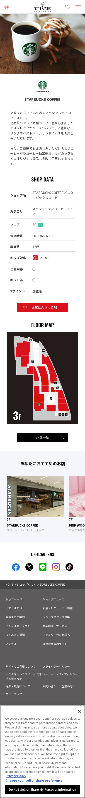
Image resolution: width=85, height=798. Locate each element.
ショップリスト (26, 584)
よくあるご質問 (15, 634)
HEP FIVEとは (14, 608)
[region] (42, 751)
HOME (9, 584)
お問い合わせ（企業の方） (59, 686)
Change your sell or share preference (34, 780)
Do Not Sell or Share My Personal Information (42, 789)
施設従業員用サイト (55, 644)
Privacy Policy (16, 776)
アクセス (11, 644)
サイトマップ (14, 694)
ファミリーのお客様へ (56, 634)
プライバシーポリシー (56, 666)
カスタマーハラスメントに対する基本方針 (23, 676)
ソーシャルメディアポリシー (60, 674)
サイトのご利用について (21, 666)
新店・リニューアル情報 (58, 608)
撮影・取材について (18, 686)
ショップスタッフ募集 (56, 617)
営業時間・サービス (55, 626)
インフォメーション (18, 626)
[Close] (80, 712)
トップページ (14, 599)
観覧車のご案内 (15, 617)
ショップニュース (53, 599)
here (26, 727)
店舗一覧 (42, 437)
